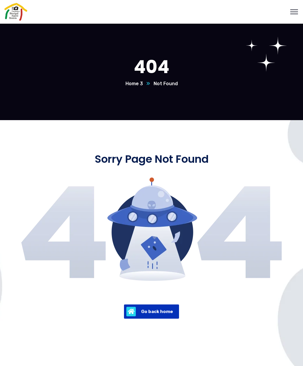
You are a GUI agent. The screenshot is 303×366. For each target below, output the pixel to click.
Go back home (149, 311)
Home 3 (134, 83)
